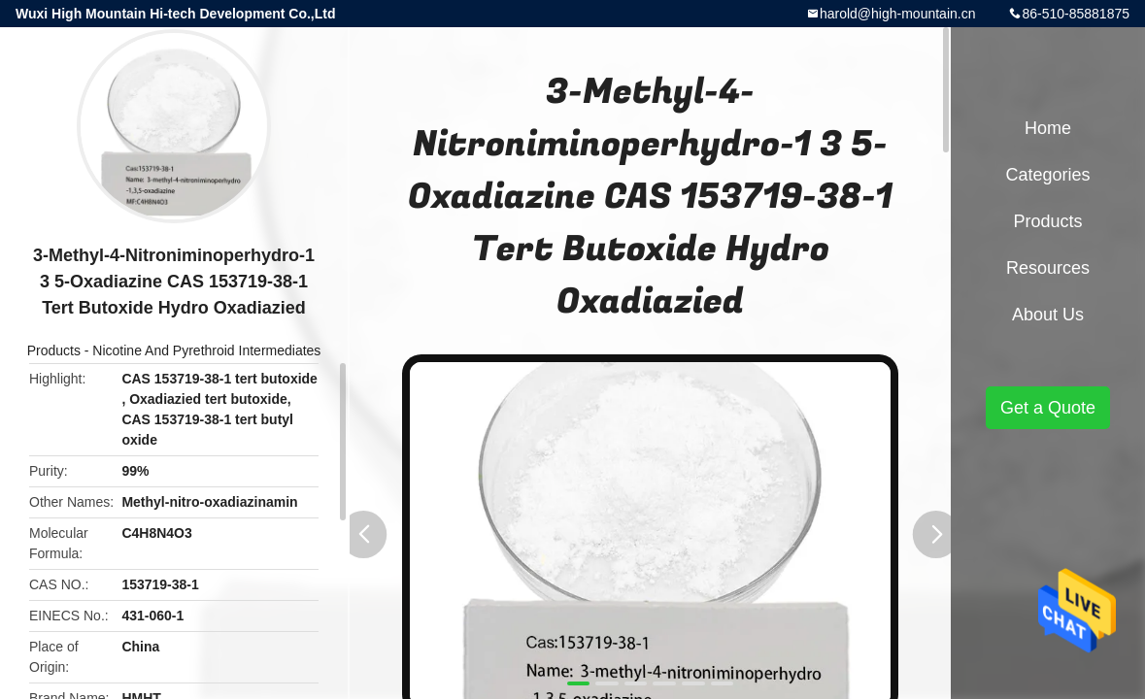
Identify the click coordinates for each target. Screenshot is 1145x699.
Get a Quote (1047, 407)
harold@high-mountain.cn (898, 13)
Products (54, 350)
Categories (1047, 174)
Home (1048, 128)
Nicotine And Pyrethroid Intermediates (206, 350)
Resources (1048, 268)
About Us (1048, 314)
